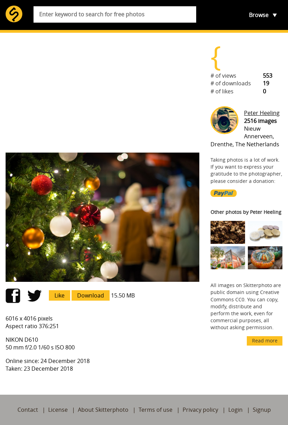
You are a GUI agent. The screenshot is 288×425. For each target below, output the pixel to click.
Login (235, 410)
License (58, 410)
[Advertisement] (102, 92)
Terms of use (155, 410)
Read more (265, 340)
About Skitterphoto (103, 410)
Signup (262, 410)
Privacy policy (200, 410)
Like (59, 295)
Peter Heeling (262, 113)
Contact (27, 410)
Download (90, 295)
